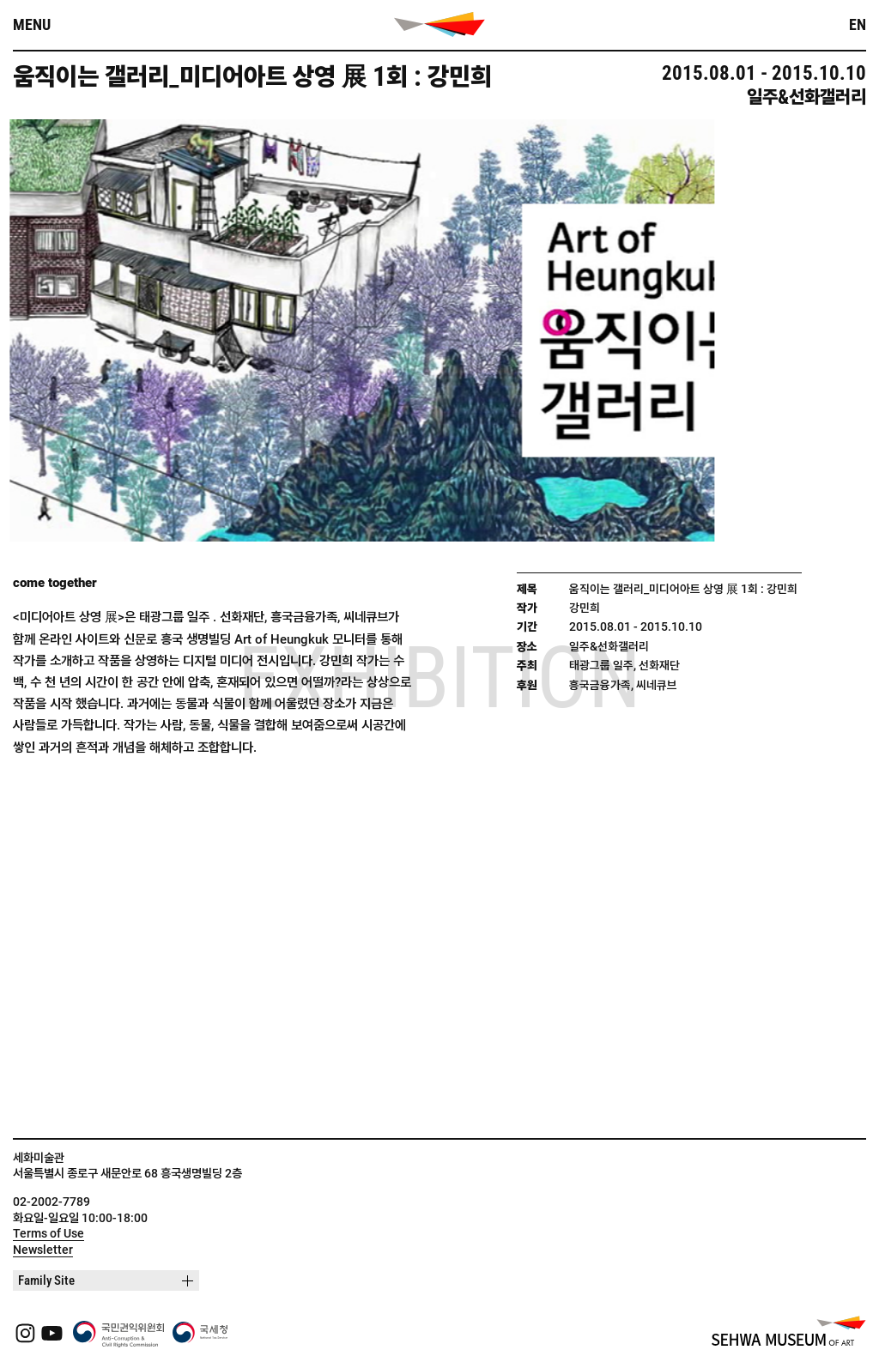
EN (857, 24)
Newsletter (43, 1249)
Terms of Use (48, 1233)
